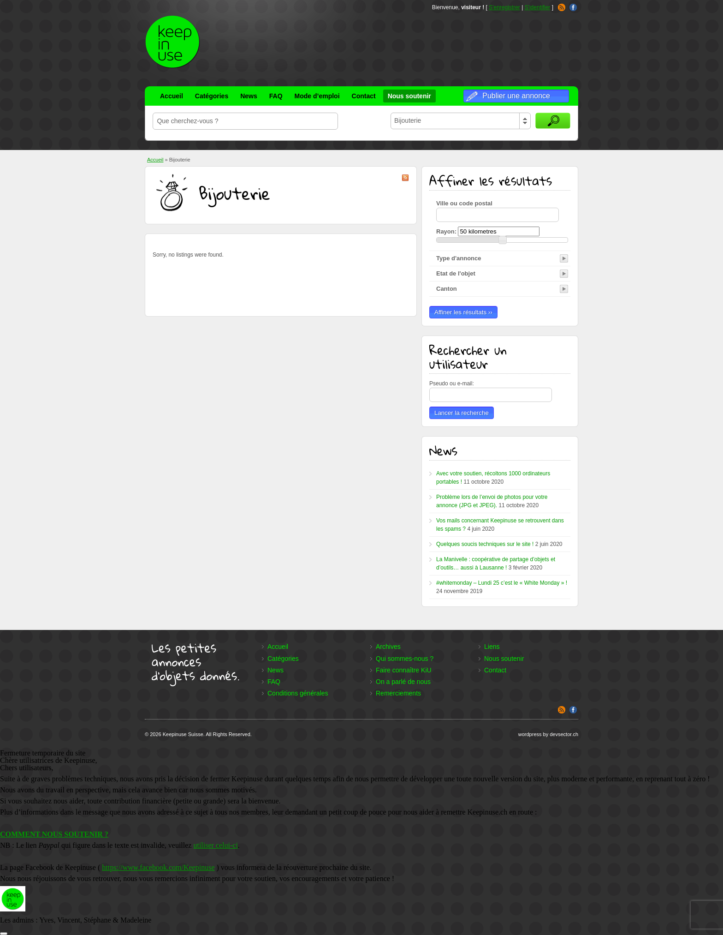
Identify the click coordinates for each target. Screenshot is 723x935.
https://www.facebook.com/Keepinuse (158, 867)
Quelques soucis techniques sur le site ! (484, 544)
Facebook (573, 7)
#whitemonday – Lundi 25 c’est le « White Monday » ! (501, 583)
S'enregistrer (504, 7)
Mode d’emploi (317, 96)
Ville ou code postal (464, 203)
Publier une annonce (516, 96)
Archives (388, 646)
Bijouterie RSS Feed (405, 177)
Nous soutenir (409, 96)
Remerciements (398, 693)
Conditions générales (297, 693)
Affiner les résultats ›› (463, 312)
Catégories (211, 96)
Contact (364, 96)
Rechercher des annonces (552, 121)
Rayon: (446, 231)
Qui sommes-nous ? (404, 658)
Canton (446, 288)
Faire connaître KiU (404, 670)
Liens (491, 646)
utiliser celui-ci (215, 845)
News (248, 96)
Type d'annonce (458, 258)
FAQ (276, 96)
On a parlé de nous (403, 681)
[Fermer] (3, 933)
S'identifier (538, 7)
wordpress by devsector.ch (548, 734)
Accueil (171, 96)
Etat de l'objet (455, 273)
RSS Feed (561, 7)
